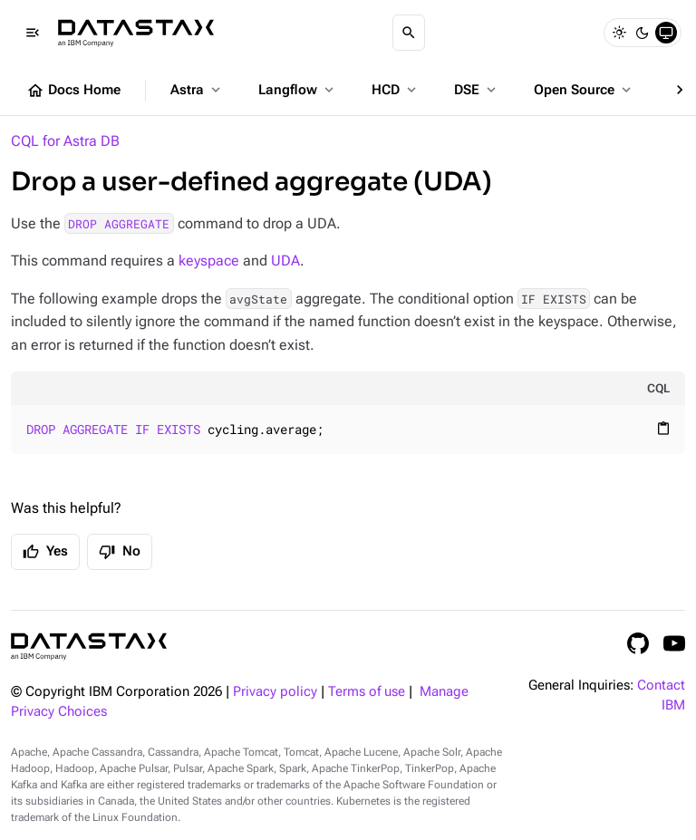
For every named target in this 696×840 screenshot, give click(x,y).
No (119, 552)
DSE (476, 90)
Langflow (297, 90)
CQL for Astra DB (65, 141)
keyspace (209, 260)
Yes (45, 552)
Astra (197, 90)
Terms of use (366, 692)
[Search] (408, 32)
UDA (285, 260)
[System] (666, 32)
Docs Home (73, 91)
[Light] (619, 32)
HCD (396, 90)
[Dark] (642, 32)
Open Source (584, 90)
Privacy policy (275, 692)
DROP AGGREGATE (118, 224)
